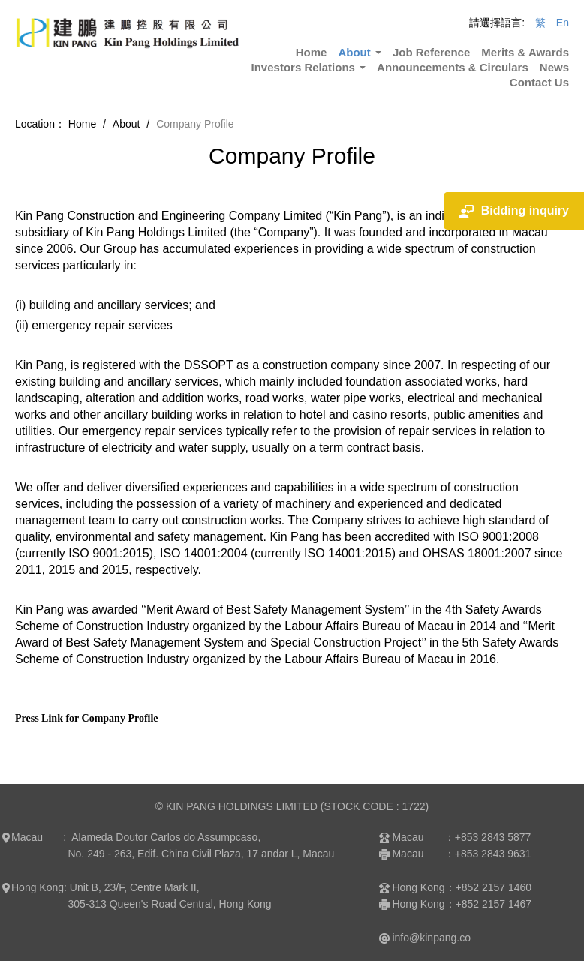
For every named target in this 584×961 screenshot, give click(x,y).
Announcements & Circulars (452, 67)
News (554, 67)
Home (311, 52)
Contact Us (539, 82)
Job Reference (431, 52)
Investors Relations (308, 67)
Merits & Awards (525, 52)
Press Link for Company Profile (86, 718)
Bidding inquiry (514, 211)
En (562, 23)
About (359, 52)
